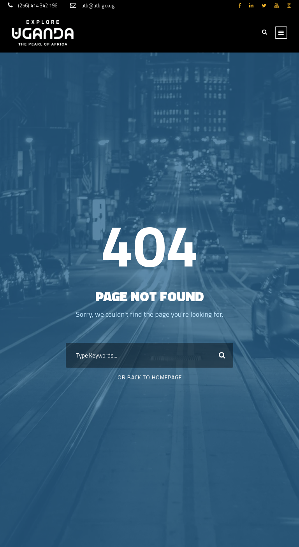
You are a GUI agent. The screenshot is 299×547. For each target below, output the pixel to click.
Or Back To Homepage (150, 377)
